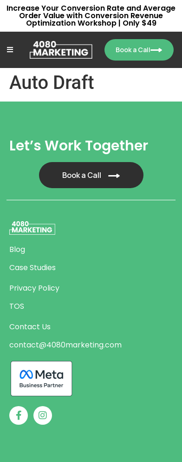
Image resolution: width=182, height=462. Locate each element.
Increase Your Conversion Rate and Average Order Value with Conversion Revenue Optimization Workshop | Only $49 (91, 15)
